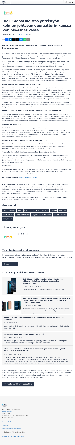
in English (13, 436)
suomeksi (5, 436)
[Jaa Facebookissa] (6, 39)
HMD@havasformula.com (28, 177)
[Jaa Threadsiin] (17, 39)
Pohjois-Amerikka (23, 215)
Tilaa (10, 264)
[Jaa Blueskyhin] (21, 39)
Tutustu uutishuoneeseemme (18, 384)
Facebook (5, 422)
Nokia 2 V (62, 211)
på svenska (21, 436)
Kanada (54, 211)
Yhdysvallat (7, 219)
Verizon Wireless (59, 215)
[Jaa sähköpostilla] (28, 39)
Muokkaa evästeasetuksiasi (11, 429)
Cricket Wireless (9, 211)
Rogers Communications (41, 215)
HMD (20, 211)
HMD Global (23, 34)
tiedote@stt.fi (7, 412)
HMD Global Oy (42, 211)
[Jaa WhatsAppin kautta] (24, 39)
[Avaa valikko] (14, 2)
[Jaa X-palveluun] (14, 39)
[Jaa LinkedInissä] (10, 39)
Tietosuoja (5, 425)
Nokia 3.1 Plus (8, 215)
